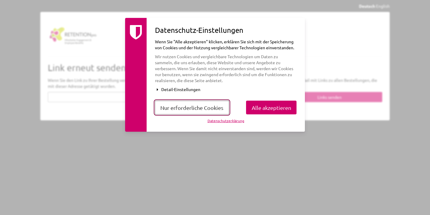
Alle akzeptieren (271, 108)
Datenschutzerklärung (226, 120)
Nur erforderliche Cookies (191, 108)
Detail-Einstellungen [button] (177, 89)
